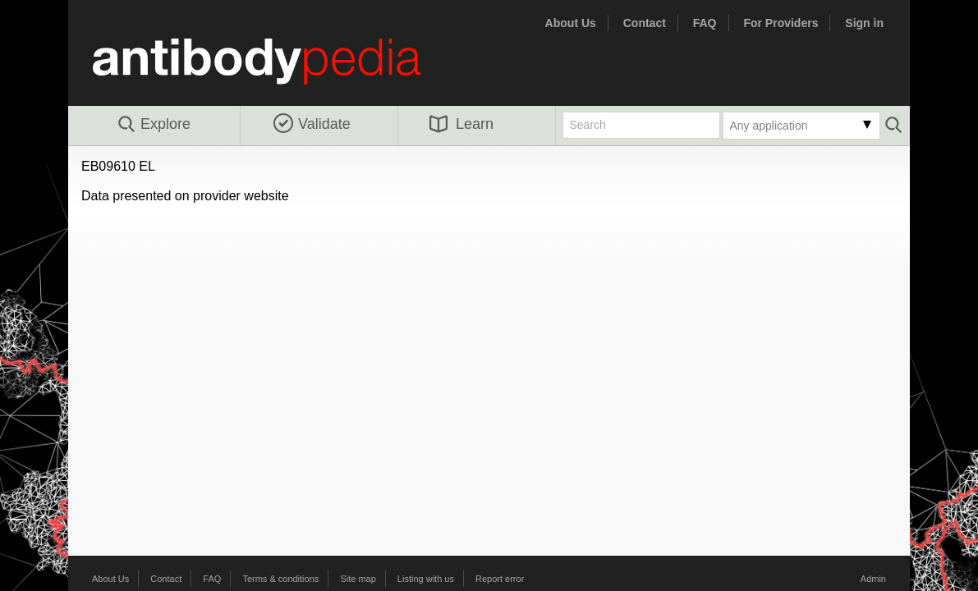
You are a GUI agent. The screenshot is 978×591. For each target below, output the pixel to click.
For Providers (780, 23)
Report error (499, 579)
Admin (873, 579)
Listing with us (425, 579)
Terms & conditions (280, 579)
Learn (461, 124)
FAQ (705, 23)
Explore (153, 125)
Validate (312, 124)
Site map (357, 579)
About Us (570, 23)
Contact (644, 23)
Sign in (864, 23)
